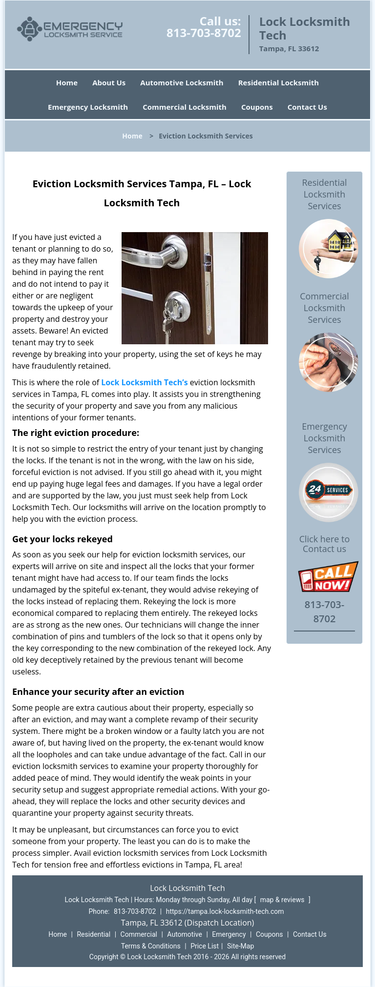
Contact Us (307, 107)
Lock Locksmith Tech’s (144, 382)
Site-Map (240, 946)
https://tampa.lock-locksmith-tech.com (225, 911)
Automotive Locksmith (181, 82)
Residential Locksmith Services (324, 194)
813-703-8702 (204, 32)
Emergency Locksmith (88, 107)
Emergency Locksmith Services (324, 437)
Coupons (257, 107)
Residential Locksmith (278, 82)
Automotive (184, 934)
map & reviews (283, 900)
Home (67, 82)
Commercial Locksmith (185, 107)
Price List (204, 946)
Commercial (139, 934)
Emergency (229, 934)
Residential (93, 934)
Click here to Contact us (324, 544)
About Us (108, 82)
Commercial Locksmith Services (324, 307)
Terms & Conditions (151, 946)
